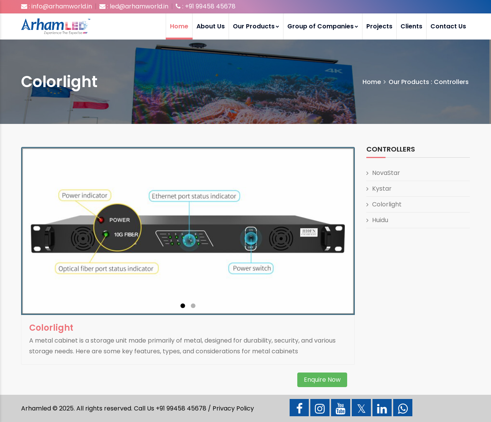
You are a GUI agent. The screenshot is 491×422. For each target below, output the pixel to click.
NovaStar (386, 172)
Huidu (380, 220)
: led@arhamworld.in (133, 6)
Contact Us (448, 26)
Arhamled (36, 408)
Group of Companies (322, 26)
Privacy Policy (233, 408)
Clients (411, 26)
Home (179, 26)
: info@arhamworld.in (56, 6)
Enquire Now (322, 379)
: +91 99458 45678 (206, 6)
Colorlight (387, 204)
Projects (379, 26)
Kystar (382, 188)
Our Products (256, 26)
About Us (210, 26)
